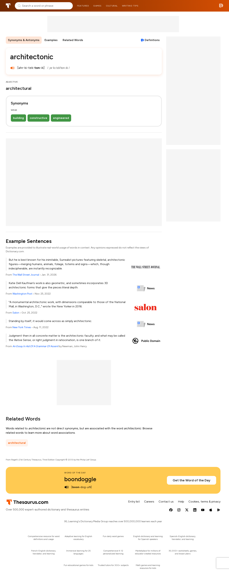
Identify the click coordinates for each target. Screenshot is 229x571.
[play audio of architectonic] (12, 68)
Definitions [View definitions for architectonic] (152, 40)
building (18, 118)
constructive (38, 118)
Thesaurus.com (8, 5)
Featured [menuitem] (83, 6)
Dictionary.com (221, 6)
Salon (15, 312)
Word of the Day (75, 472)
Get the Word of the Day (191, 480)
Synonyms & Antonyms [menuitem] (23, 40)
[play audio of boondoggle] (66, 487)
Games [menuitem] (97, 6)
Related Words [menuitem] (73, 40)
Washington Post (22, 293)
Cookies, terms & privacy (204, 501)
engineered (61, 118)
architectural (17, 443)
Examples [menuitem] (51, 40)
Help (181, 501)
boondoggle (80, 479)
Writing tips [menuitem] (130, 6)
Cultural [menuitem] (112, 6)
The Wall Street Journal (25, 274)
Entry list (134, 501)
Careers (149, 501)
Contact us (166, 501)
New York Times (21, 327)
